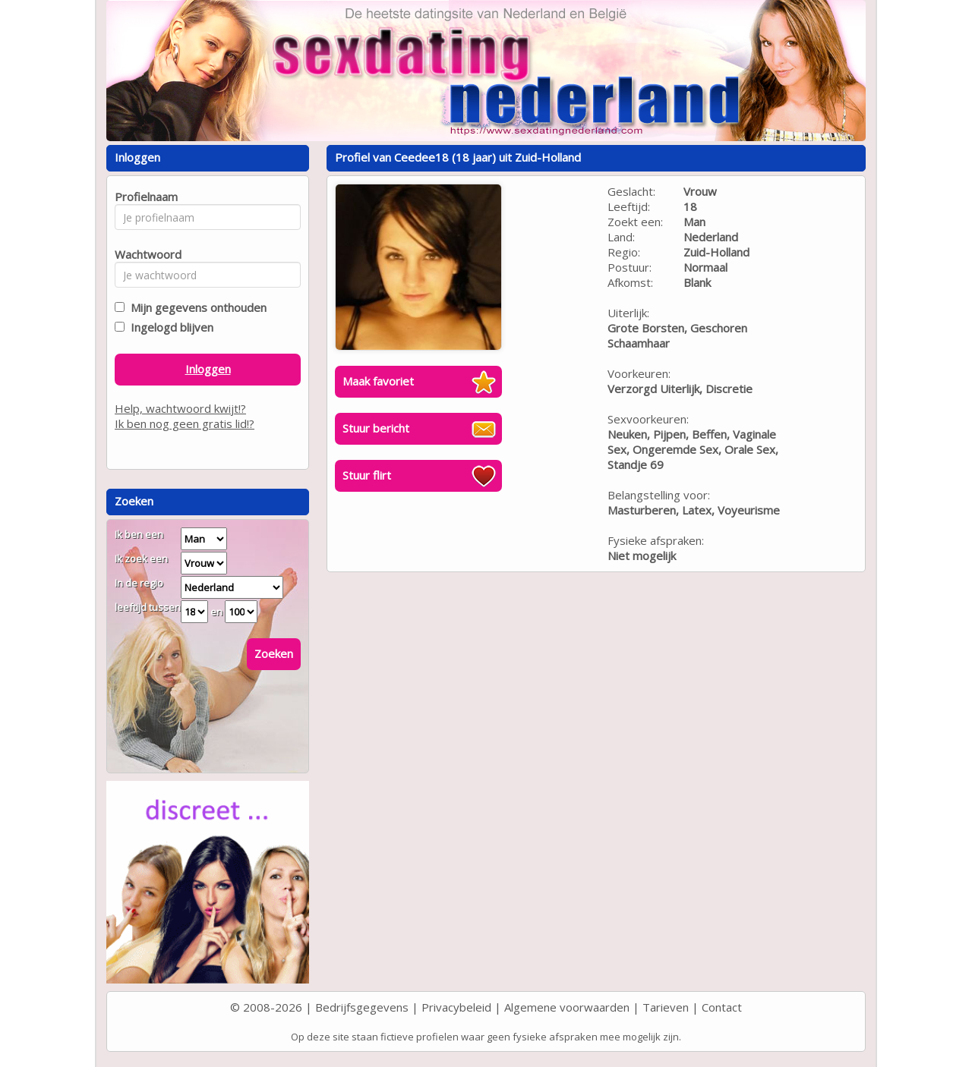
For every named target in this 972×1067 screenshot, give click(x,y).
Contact (722, 1007)
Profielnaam (144, 196)
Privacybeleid (456, 1007)
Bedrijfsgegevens (362, 1007)
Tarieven (665, 1007)
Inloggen (208, 368)
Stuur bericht (375, 428)
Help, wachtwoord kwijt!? (180, 408)
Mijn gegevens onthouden (196, 307)
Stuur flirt (366, 475)
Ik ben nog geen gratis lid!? (184, 423)
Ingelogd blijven (169, 327)
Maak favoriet (378, 381)
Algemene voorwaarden (567, 1007)
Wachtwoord (144, 254)
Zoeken (273, 653)
